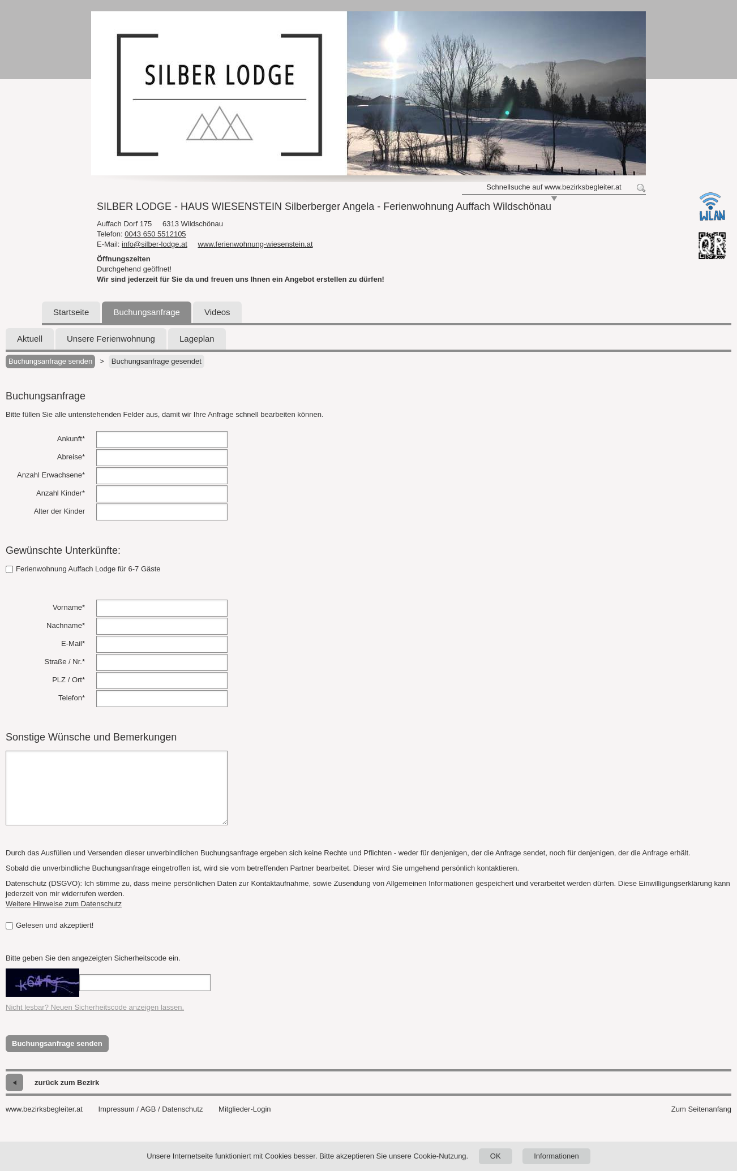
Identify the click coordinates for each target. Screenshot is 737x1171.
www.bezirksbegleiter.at (44, 1109)
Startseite (71, 312)
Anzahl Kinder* (60, 493)
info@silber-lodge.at (154, 244)
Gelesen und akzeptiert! (49, 925)
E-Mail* (73, 643)
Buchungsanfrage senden (50, 361)
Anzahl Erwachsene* (51, 475)
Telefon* (71, 698)
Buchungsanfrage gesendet (157, 361)
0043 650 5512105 (155, 234)
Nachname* (65, 625)
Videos (217, 312)
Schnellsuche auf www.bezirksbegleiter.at (553, 187)
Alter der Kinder (59, 511)
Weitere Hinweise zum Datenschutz (64, 903)
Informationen (556, 1156)
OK (495, 1156)
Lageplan (197, 338)
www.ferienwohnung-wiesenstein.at (255, 244)
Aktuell (29, 338)
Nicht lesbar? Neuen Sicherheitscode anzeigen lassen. (95, 1007)
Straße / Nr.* (64, 661)
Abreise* (71, 457)
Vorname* (69, 607)
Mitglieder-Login (244, 1109)
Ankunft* (71, 438)
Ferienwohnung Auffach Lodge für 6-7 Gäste (83, 569)
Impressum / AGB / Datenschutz (150, 1109)
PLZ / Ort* (68, 679)
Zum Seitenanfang (701, 1109)
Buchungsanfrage (146, 312)
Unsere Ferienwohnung (111, 338)
